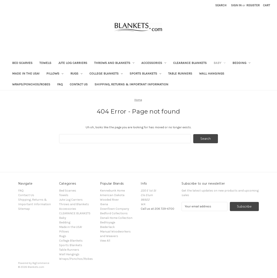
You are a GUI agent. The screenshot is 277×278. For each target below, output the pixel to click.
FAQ (60, 84)
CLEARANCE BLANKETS (190, 63)
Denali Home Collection (116, 218)
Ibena (104, 204)
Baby (219, 63)
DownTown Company (114, 209)
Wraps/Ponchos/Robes (31, 84)
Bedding (241, 63)
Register (253, 5)
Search (220, 5)
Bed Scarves (22, 63)
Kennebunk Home (112, 190)
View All (105, 240)
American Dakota (112, 195)
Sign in (236, 5)
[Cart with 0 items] (266, 5)
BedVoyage (107, 222)
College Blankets (106, 73)
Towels (45, 63)
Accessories (153, 63)
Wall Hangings (211, 73)
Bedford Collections (114, 213)
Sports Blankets (145, 73)
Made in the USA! (25, 73)
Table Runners (180, 73)
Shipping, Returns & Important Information (131, 84)
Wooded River (109, 200)
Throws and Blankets (114, 63)
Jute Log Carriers (72, 63)
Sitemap (24, 209)
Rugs (76, 73)
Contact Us (79, 84)
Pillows (54, 73)
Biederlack (107, 227)
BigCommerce (40, 263)
